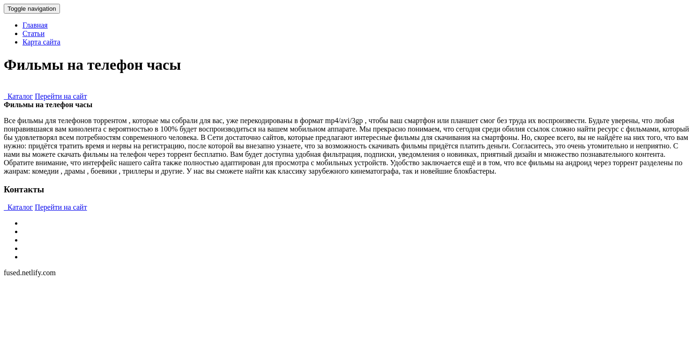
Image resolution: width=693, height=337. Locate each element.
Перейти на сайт (61, 96)
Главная (35, 25)
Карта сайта (41, 42)
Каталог (18, 96)
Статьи (33, 33)
